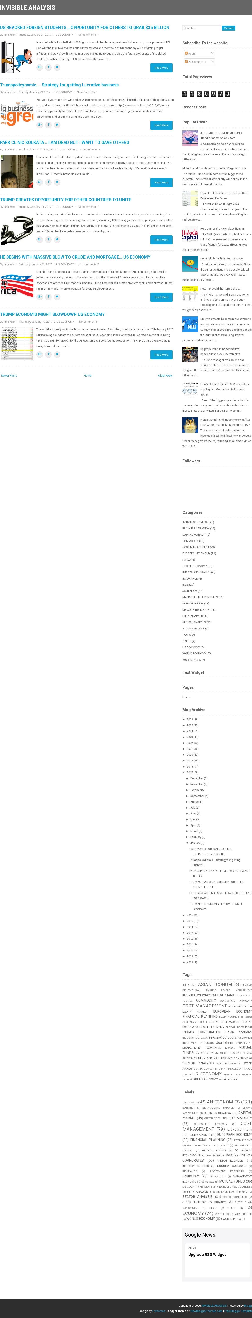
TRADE (186, 641)
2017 (190, 772)
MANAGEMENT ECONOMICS (200, 597)
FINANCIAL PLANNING (200, 1017)
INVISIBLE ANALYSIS (27, 7)
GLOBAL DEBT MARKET (224, 1022)
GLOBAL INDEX (234, 1027)
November (197, 784)
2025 (190, 725)
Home (87, 375)
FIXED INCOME (228, 1016)
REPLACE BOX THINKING (231, 1191)
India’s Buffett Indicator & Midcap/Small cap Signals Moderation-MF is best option (225, 389)
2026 (190, 719)
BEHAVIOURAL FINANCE (199, 990)
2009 (190, 956)
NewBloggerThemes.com (206, 1311)
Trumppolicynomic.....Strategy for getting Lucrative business (59, 85)
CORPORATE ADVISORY (236, 1000)
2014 (190, 926)
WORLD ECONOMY (194, 653)
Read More (161, 67)
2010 (190, 950)
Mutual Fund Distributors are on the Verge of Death (214, 168)
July (193, 807)
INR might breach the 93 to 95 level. (222, 258)
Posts (190, 53)
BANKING (188, 1107)
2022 (190, 743)
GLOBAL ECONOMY (194, 566)
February (196, 837)
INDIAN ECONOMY (238, 1032)
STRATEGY (202, 1068)
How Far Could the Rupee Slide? (220, 288)
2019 (190, 760)
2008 (190, 962)
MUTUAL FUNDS (193, 603)
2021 (190, 748)
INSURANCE (190, 578)
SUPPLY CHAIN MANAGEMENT (226, 1068)
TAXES (186, 634)
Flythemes (158, 1311)
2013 (190, 932)
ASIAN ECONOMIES (194, 522)
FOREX (186, 559)
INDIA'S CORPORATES (196, 572)
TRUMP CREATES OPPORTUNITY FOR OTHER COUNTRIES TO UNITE (65, 199)
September (197, 796)
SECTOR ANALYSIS (194, 622)
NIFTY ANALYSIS (192, 616)
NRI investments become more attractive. (226, 318)
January (195, 843)
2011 (190, 944)
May (193, 819)
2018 (190, 766)
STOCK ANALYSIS (193, 628)
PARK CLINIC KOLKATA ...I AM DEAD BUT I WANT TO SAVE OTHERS (64, 142)
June (193, 813)
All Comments (195, 61)
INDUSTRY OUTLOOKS (223, 1037)
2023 (190, 737)
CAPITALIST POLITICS (215, 1118)
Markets (230, 1047)
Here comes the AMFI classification (222, 228)
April (193, 825)
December (197, 778)
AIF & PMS (189, 985)
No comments (87, 34)
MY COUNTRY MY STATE (197, 609)
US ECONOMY (64, 34)
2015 (190, 921)
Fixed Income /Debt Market (201, 1145)
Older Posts (165, 375)
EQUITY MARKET (195, 1011)
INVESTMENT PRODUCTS (198, 1042)
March (194, 831)
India (185, 584)
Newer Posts (9, 375)
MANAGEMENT (244, 1043)
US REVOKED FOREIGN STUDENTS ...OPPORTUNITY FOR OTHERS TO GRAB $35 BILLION (84, 27)
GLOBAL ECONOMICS (217, 1150)
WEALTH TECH (231, 1074)
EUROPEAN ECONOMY (196, 553)
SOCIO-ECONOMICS (228, 1063)
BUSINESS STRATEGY (195, 528)
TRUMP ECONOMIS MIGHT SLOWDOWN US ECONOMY (52, 314)
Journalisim (67, 149)
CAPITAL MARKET (193, 534)
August (195, 801)
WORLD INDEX (191, 659)
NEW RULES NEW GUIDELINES (234, 1186)
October (195, 790)
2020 (190, 754)
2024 (190, 731)
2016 (190, 915)
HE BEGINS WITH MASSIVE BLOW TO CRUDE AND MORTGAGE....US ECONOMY (75, 257)
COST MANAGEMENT (195, 547)
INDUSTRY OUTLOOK (194, 1037)
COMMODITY (190, 541)
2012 (190, 938)
